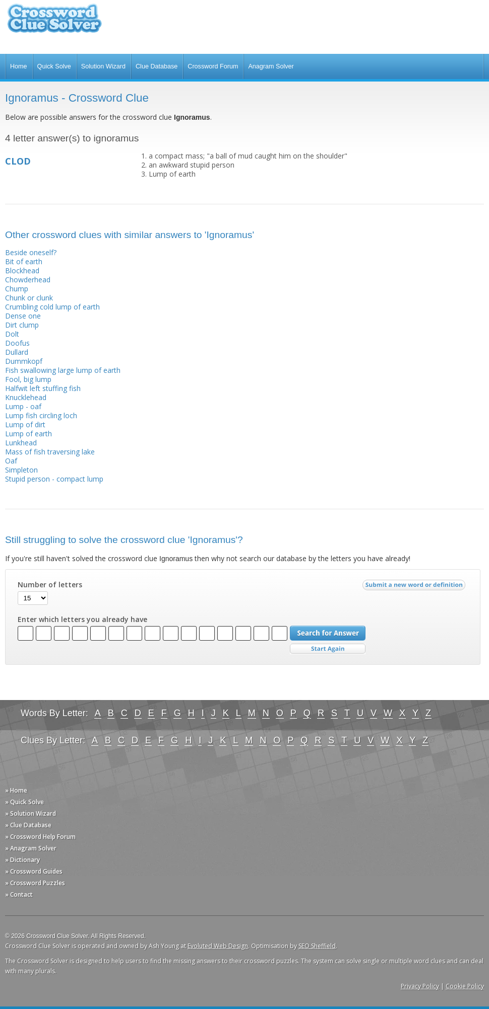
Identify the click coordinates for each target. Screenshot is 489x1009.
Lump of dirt (25, 424)
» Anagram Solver (30, 848)
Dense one (23, 316)
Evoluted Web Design (218, 946)
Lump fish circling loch (41, 415)
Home (18, 66)
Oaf (11, 460)
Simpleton (21, 470)
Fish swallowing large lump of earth (62, 370)
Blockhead (22, 270)
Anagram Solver (270, 66)
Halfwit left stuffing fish (43, 388)
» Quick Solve (24, 802)
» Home (16, 790)
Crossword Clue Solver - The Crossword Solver (54, 23)
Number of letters (50, 584)
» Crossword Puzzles (35, 883)
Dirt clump (22, 325)
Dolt (12, 334)
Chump (16, 288)
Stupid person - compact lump (54, 479)
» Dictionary (22, 860)
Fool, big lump (28, 379)
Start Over (327, 649)
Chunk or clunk (29, 297)
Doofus (17, 343)
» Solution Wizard (30, 813)
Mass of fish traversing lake (50, 451)
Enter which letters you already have (82, 619)
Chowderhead (27, 279)
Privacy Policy (420, 986)
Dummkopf (23, 361)
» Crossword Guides (34, 871)
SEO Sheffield (317, 946)
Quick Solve (54, 66)
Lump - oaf (23, 406)
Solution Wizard (103, 66)
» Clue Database (28, 825)
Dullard (16, 352)
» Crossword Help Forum (40, 836)
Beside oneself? (30, 252)
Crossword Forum (213, 66)
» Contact (19, 894)
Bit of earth (23, 261)
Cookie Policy (465, 986)
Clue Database (156, 66)
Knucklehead (25, 397)
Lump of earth (28, 433)
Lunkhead (21, 442)
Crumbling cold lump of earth (52, 307)
